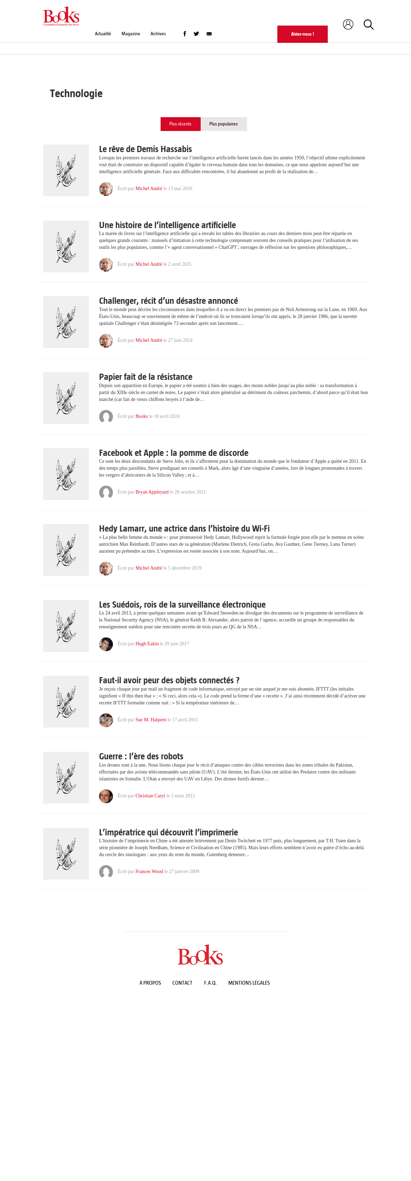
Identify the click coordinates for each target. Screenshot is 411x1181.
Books (141, 416)
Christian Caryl (150, 795)
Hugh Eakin (147, 644)
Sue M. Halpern (150, 719)
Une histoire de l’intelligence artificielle (167, 225)
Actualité (103, 33)
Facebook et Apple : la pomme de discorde (173, 453)
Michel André (148, 188)
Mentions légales (249, 983)
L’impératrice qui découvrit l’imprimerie (168, 832)
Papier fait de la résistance (145, 377)
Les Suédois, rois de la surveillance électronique (182, 605)
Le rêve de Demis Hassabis (145, 149)
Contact (182, 983)
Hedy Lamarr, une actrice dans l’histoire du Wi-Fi (184, 529)
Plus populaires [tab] (223, 123)
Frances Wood (149, 871)
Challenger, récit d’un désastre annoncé (168, 301)
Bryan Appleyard (152, 492)
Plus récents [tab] (180, 123)
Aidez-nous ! (302, 34)
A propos (150, 983)
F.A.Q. (210, 983)
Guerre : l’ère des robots (141, 756)
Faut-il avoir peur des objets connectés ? (169, 680)
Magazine (131, 33)
